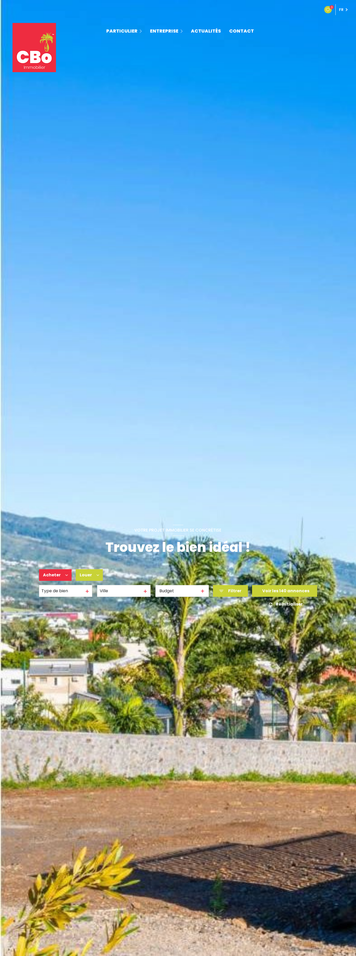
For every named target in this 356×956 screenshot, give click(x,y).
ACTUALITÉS (206, 31)
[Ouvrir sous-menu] (141, 31)
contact (241, 31)
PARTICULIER (122, 31)
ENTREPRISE (164, 31)
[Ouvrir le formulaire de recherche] (230, 591)
